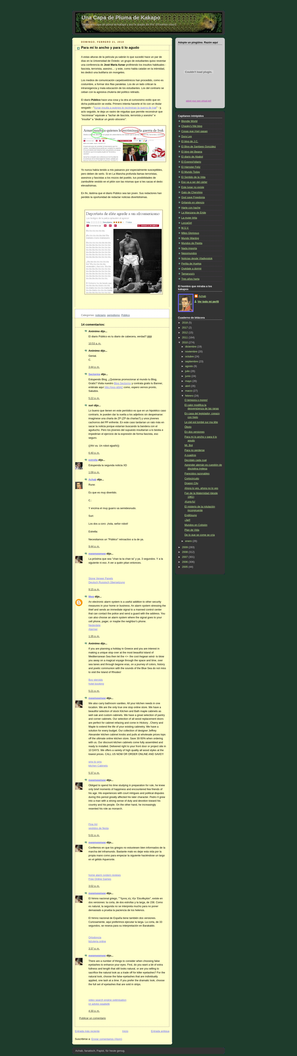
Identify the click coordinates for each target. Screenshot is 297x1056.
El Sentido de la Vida (193, 177)
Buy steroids (95, 679)
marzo (189, 390)
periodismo (113, 315)
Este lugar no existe (192, 187)
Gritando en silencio (192, 202)
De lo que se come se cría (200, 534)
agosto (189, 366)
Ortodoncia (94, 937)
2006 (185, 562)
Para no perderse (195, 450)
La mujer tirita (189, 217)
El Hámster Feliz (190, 167)
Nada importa (189, 248)
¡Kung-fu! (190, 501)
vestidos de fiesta (98, 828)
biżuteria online (97, 941)
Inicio (125, 1031)
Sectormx (94, 374)
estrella (93, 460)
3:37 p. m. (94, 948)
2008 (185, 552)
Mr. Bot (189, 445)
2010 (185, 342)
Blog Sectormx (122, 383)
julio (188, 371)
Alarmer (93, 629)
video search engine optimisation (107, 1000)
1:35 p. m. (94, 636)
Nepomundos (189, 253)
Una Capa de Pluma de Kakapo (120, 17)
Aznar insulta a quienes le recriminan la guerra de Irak (125, 107)
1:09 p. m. (94, 472)
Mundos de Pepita (191, 243)
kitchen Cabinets (98, 765)
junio (188, 376)
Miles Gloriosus (190, 233)
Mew (91, 596)
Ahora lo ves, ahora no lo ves (201, 488)
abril (188, 386)
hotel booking (96, 683)
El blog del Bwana (191, 151)
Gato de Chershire (192, 192)
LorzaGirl (186, 223)
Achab (92, 479)
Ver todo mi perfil (208, 301)
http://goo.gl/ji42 (114, 387)
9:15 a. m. (94, 589)
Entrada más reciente (87, 1031)
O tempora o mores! (196, 400)
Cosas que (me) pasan (194, 131)
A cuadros (190, 455)
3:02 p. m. (94, 886)
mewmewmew (97, 553)
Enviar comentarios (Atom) (106, 1039)
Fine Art (92, 824)
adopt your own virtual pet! (198, 101)
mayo (188, 381)
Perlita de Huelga (191, 263)
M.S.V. (185, 227)
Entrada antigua (160, 1031)
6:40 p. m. (94, 453)
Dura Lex (186, 136)
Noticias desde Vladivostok (196, 258)
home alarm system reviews (104, 875)
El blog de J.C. (189, 141)
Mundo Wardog (190, 238)
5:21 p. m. (94, 691)
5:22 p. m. (94, 398)
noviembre (191, 351)
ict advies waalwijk (99, 1004)
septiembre (192, 361)
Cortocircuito (192, 478)
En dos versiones (195, 431)
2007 (185, 557)
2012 (185, 332)
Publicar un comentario (92, 1018)
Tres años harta (190, 278)
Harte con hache (190, 207)
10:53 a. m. (94, 343)
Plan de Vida (192, 530)
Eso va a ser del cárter (194, 182)
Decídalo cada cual (196, 460)
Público (125, 315)
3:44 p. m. (94, 367)
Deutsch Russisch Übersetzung (106, 582)
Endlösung (191, 515)
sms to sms (95, 761)
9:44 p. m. (94, 546)
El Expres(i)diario (191, 161)
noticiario (100, 315)
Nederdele (94, 625)
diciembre (191, 346)
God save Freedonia (193, 197)
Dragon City (191, 483)
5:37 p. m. (94, 773)
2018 (185, 322)
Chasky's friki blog (191, 126)
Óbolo (188, 426)
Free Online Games (99, 879)
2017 (185, 327)
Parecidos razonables (197, 473)
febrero (189, 395)
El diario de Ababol (192, 156)
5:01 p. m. (94, 835)
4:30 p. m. (94, 1011)
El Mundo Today (190, 172)
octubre (190, 356)
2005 (185, 566)
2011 (185, 337)
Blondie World (189, 121)
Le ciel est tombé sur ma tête (201, 422)
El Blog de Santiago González (198, 146)
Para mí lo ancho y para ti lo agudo (110, 48)
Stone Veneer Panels (100, 578)
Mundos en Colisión (196, 525)
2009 (185, 547)
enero (189, 541)
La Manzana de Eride (193, 212)
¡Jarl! (187, 520)
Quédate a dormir (191, 268)
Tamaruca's (187, 273)
